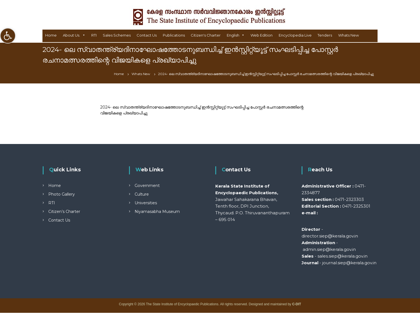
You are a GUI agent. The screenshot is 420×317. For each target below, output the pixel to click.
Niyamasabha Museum (157, 211)
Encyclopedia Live (295, 35)
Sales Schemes (117, 35)
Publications (174, 35)
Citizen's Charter (206, 35)
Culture (142, 194)
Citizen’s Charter (64, 211)
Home (51, 35)
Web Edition (261, 35)
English (233, 35)
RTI (94, 35)
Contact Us (147, 35)
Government (147, 185)
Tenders (325, 35)
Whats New (348, 35)
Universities (146, 202)
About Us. (71, 35)
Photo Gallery (61, 194)
